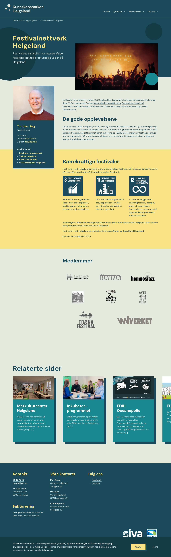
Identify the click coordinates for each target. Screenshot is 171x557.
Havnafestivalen (70, 106)
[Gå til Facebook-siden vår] (14, 524)
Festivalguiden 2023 (81, 236)
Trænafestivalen (113, 106)
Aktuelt (106, 11)
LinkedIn (96, 483)
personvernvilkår (85, 546)
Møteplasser (136, 11)
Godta (138, 547)
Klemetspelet (97, 106)
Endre (155, 547)
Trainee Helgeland (27, 156)
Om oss (153, 11)
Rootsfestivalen (129, 106)
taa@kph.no (31, 141)
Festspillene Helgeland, (133, 103)
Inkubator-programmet (30, 153)
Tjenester (119, 11)
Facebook (97, 480)
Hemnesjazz (84, 106)
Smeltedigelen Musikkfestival (107, 103)
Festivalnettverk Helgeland (32, 162)
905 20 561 (30, 138)
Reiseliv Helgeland (28, 159)
